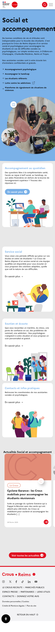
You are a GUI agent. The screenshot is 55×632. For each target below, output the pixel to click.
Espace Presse (10, 602)
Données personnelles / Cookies (15, 612)
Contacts (8, 607)
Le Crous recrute (12, 598)
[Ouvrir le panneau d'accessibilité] (5, 618)
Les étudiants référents (16, 78)
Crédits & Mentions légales (13, 617)
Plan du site (31, 617)
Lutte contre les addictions (18, 83)
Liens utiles (43, 602)
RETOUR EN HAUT (26, 625)
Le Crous (15, 485)
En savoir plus (17, 191)
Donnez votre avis (28, 607)
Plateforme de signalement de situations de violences (25, 88)
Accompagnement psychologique (20, 69)
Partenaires (27, 602)
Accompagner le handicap (17, 73)
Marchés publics (34, 598)
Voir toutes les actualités (28, 566)
